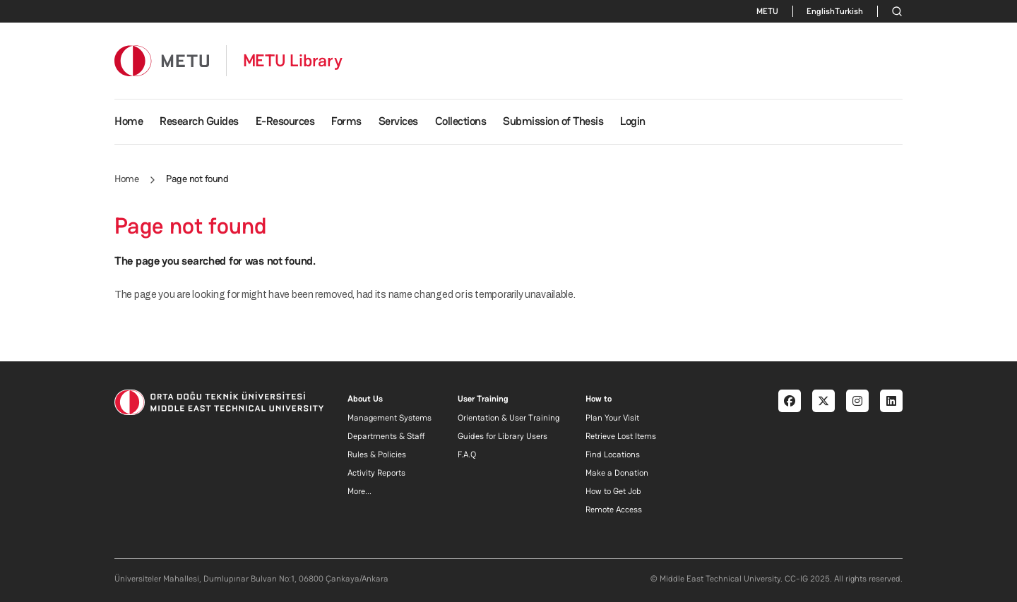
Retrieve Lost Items (620, 436)
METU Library (293, 60)
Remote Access (613, 509)
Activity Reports (376, 472)
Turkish (849, 11)
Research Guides (199, 121)
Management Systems (389, 417)
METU (767, 11)
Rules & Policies (376, 454)
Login (633, 121)
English (821, 11)
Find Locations (612, 454)
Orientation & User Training (508, 417)
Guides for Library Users (502, 436)
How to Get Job (613, 491)
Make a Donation (616, 472)
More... (359, 491)
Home (128, 121)
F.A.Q (467, 454)
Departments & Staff (386, 436)
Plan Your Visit (612, 417)
